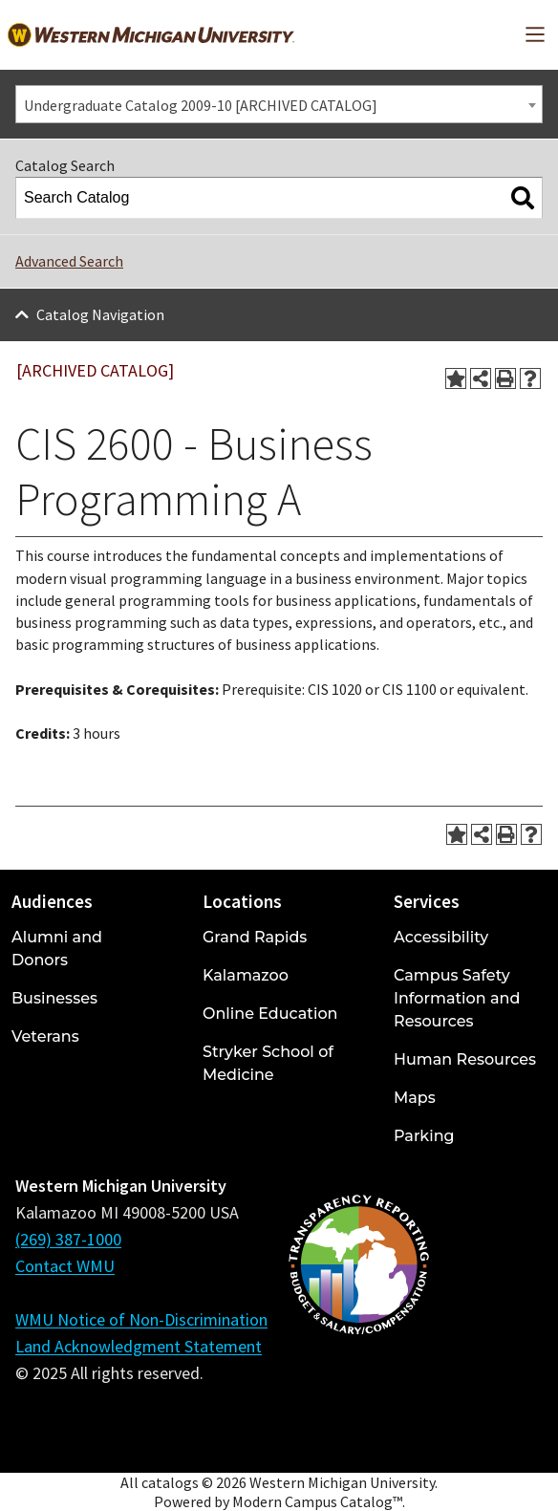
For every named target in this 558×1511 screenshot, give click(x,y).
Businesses (54, 998)
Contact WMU (65, 1266)
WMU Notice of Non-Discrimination (141, 1319)
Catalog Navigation (100, 314)
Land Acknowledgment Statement (138, 1346)
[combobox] (279, 104)
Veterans (45, 1036)
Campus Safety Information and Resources (457, 998)
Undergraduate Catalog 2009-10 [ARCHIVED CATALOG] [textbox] (200, 105)
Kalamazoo (246, 975)
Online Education (270, 1013)
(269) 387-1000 (68, 1239)
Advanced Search (69, 260)
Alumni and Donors (56, 948)
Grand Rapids (255, 937)
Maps (415, 1098)
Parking (424, 1136)
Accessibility (441, 937)
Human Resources (465, 1059)
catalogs (170, 1482)
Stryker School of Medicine (268, 1063)
